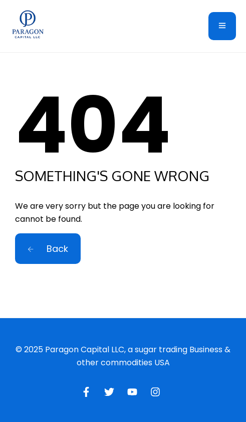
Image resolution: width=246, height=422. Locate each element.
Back (48, 248)
